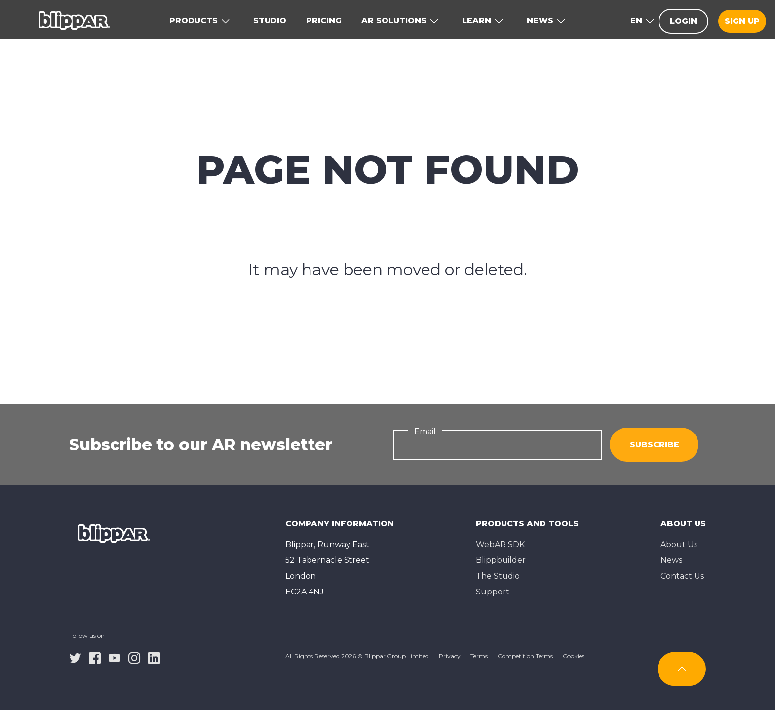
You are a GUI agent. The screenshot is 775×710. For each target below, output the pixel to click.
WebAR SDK (500, 544)
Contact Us (682, 576)
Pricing (324, 20)
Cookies (573, 656)
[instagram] (134, 657)
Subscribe (654, 444)
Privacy (450, 656)
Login (683, 21)
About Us (679, 544)
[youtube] (114, 657)
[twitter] (75, 657)
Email (425, 431)
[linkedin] (154, 657)
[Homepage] (74, 19)
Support (492, 591)
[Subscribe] (682, 669)
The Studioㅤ (498, 576)
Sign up (742, 21)
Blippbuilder (501, 560)
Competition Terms (525, 656)
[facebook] (95, 657)
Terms (479, 656)
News (671, 560)
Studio (269, 20)
